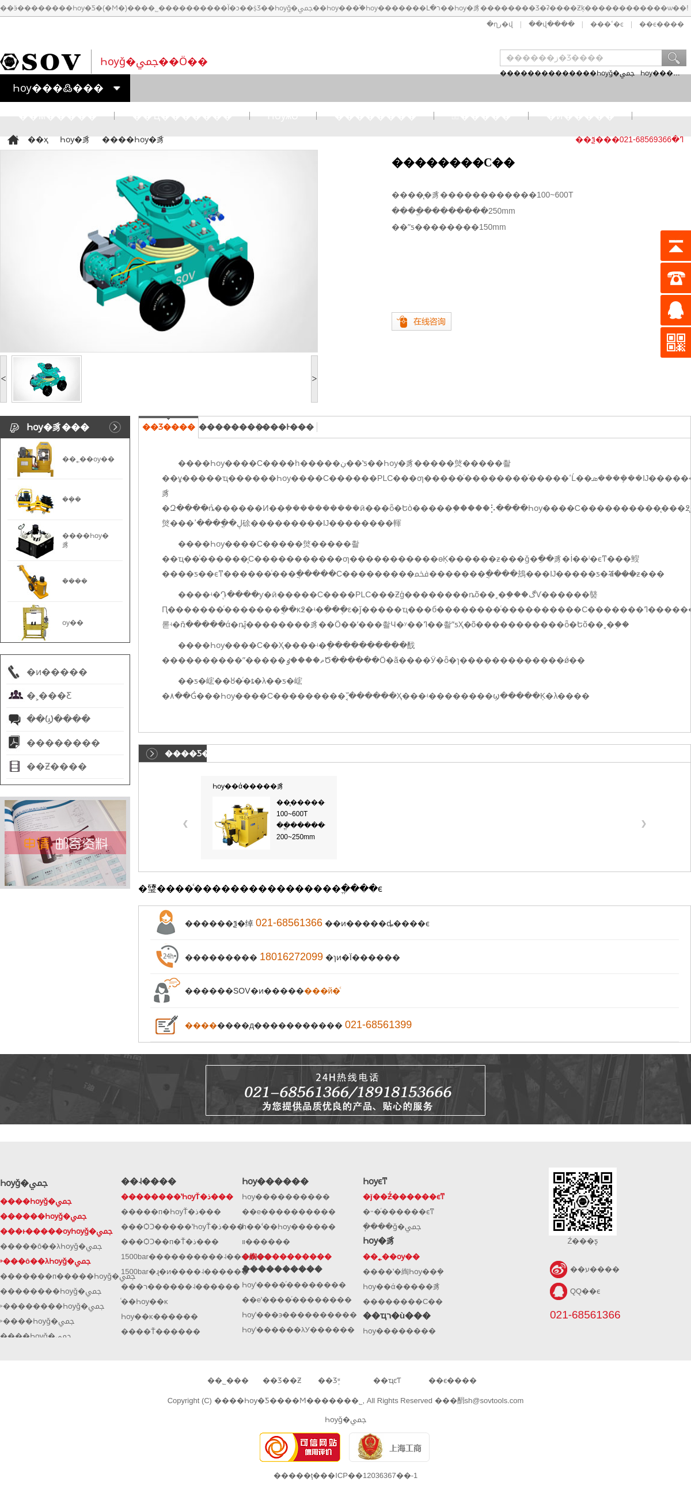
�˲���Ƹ (48, 695)
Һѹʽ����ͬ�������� (294, 1284)
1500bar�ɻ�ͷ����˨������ (185, 1271)
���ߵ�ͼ (607, 24)
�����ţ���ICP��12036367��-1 (346, 1475)
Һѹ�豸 (75, 139)
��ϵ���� (661, 24)
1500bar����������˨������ (196, 1256)
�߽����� (481, 116)
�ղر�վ (500, 24)
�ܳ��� (75, 581)
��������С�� (403, 1301)
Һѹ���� (660, 73)
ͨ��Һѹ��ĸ (144, 1301)
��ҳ (38, 139)
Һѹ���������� (286, 1196)
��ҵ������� (182, 116)
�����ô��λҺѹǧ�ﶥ (51, 1246)
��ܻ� (71, 499)
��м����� (57, 116)
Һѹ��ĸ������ (159, 1316)
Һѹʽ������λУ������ (298, 1329)
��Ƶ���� (56, 766)
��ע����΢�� (595, 1269)
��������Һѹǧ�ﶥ (50, 1291)
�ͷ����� (580, 116)
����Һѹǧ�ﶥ (602, 73)
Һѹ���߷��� (58, 88)
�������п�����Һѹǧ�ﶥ (67, 1276)
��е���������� (289, 1211)
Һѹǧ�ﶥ (345, 1419)
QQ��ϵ (585, 1291)
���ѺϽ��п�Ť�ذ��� (170, 1241)
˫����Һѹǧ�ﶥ (37, 1321)
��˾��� (228, 1380)
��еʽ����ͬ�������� (297, 1299)
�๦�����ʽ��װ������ (266, 1241)
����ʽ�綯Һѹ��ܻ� (403, 1271)
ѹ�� (72, 623)
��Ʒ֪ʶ (329, 1380)
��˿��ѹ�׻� (88, 459)
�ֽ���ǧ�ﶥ (392, 1226)
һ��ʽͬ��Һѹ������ (289, 1226)
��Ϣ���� (58, 719)
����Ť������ (160, 1331)
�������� (375, 116)
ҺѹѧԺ (283, 116)
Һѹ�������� (399, 1331)
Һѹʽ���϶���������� (299, 1314)
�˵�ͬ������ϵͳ (399, 1211)
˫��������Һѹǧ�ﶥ (52, 1306)
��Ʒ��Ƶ (282, 1380)
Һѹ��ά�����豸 (248, 786)
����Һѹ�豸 (133, 139)
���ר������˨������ (180, 1286)
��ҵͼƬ (387, 1380)
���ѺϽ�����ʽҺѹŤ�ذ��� (182, 1226)
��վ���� (552, 24)
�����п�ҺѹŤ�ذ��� (171, 1211)
